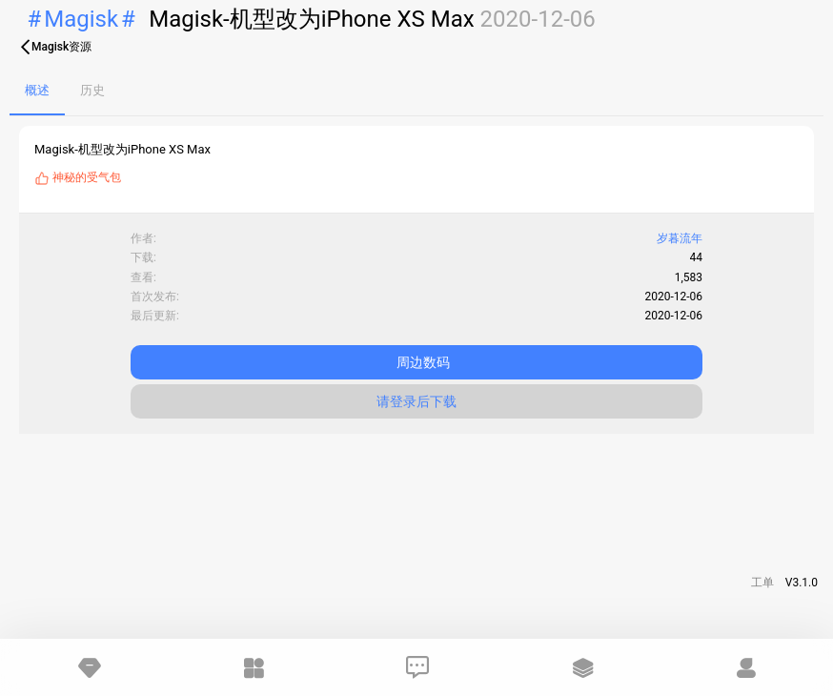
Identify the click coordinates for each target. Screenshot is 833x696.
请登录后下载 (416, 401)
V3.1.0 (801, 582)
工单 (762, 582)
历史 (92, 90)
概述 (37, 90)
